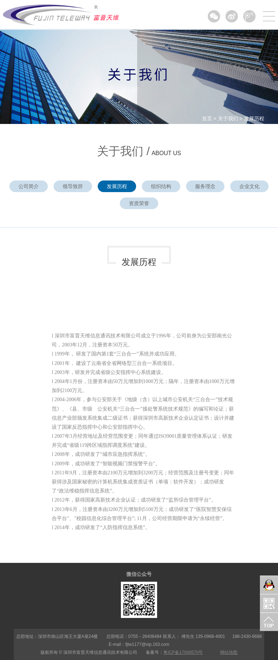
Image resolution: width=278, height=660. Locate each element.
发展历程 (254, 118)
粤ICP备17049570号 (183, 652)
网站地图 (228, 652)
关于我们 (228, 118)
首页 (207, 118)
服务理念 (205, 186)
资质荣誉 (139, 203)
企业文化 (249, 186)
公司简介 (28, 186)
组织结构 (161, 186)
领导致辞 (73, 186)
